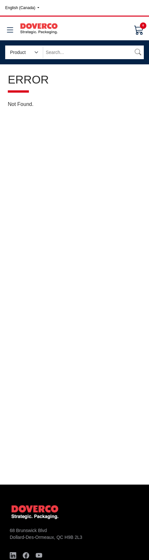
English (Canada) (20, 8)
